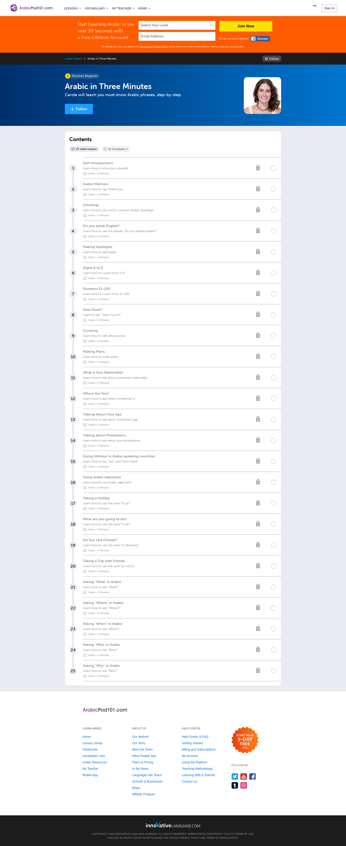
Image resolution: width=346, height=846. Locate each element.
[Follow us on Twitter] (234, 776)
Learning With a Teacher (198, 775)
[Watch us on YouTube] (243, 776)
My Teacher (121, 8)
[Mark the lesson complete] (273, 168)
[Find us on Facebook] (252, 776)
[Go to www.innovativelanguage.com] (173, 824)
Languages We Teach (147, 775)
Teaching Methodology (197, 768)
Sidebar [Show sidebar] (274, 59)
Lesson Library (73, 58)
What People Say (144, 756)
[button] (314, 8)
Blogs (136, 788)
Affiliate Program (143, 794)
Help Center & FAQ (195, 736)
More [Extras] (142, 8)
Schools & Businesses (147, 781)
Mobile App (90, 775)
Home (87, 736)
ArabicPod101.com (200, 834)
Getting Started (192, 743)
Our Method (140, 736)
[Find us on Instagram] (243, 785)
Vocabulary (95, 8)
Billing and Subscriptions (199, 749)
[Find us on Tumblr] (234, 785)
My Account (190, 756)
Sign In (329, 8)
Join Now (245, 26)
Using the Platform (194, 762)
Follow (81, 109)
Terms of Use (146, 46)
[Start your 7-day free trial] (245, 740)
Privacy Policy (161, 46)
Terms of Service (218, 838)
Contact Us (189, 781)
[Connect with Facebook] (260, 38)
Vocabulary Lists (94, 756)
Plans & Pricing (142, 762)
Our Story (138, 743)
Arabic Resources (95, 762)
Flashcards (90, 749)
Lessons (71, 8)
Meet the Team (142, 749)
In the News (140, 768)
